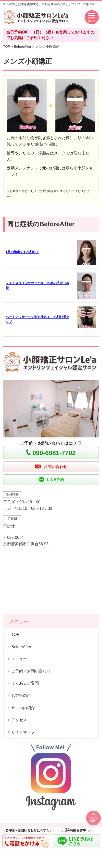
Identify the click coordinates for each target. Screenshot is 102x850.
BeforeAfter (22, 46)
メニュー (19, 659)
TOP (6, 46)
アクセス (19, 720)
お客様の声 (21, 695)
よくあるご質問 (25, 683)
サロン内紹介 (23, 708)
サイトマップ (23, 732)
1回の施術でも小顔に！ (22, 252)
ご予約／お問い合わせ (31, 671)
